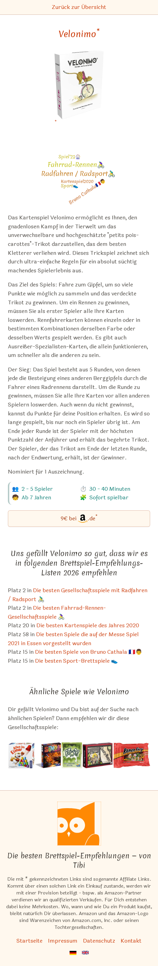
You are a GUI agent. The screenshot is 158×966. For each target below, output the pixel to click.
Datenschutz (99, 940)
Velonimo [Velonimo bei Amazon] (79, 34)
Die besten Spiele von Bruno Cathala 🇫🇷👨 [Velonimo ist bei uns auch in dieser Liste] (88, 652)
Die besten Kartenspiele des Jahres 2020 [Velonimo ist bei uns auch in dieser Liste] (87, 625)
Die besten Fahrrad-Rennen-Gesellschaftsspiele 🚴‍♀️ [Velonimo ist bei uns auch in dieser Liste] (57, 612)
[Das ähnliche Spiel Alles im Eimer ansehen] (21, 755)
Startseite (29, 940)
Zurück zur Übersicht (79, 7)
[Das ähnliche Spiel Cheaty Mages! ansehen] (98, 755)
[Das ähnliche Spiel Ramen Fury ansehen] (131, 755)
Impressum (62, 940)
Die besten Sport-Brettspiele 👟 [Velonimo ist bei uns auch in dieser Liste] (76, 660)
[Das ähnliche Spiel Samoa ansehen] (48, 755)
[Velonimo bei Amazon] (79, 89)
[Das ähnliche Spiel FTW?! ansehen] (72, 755)
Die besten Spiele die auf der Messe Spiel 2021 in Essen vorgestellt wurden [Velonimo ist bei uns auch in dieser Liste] (73, 639)
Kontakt (131, 940)
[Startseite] (79, 824)
